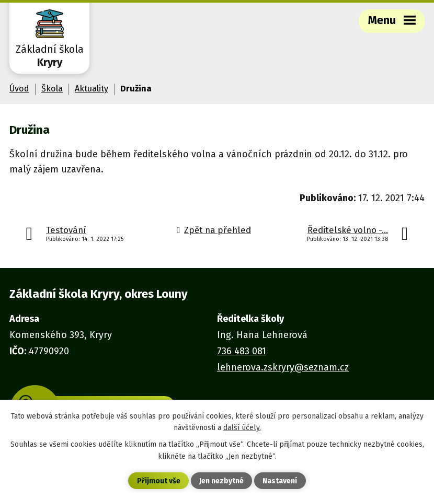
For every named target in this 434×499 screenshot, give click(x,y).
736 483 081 (241, 351)
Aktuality (91, 89)
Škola (52, 89)
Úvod (19, 89)
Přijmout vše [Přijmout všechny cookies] (158, 481)
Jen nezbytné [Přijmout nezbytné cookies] (221, 481)
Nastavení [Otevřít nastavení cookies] (279, 481)
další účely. (242, 427)
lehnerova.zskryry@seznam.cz (283, 367)
